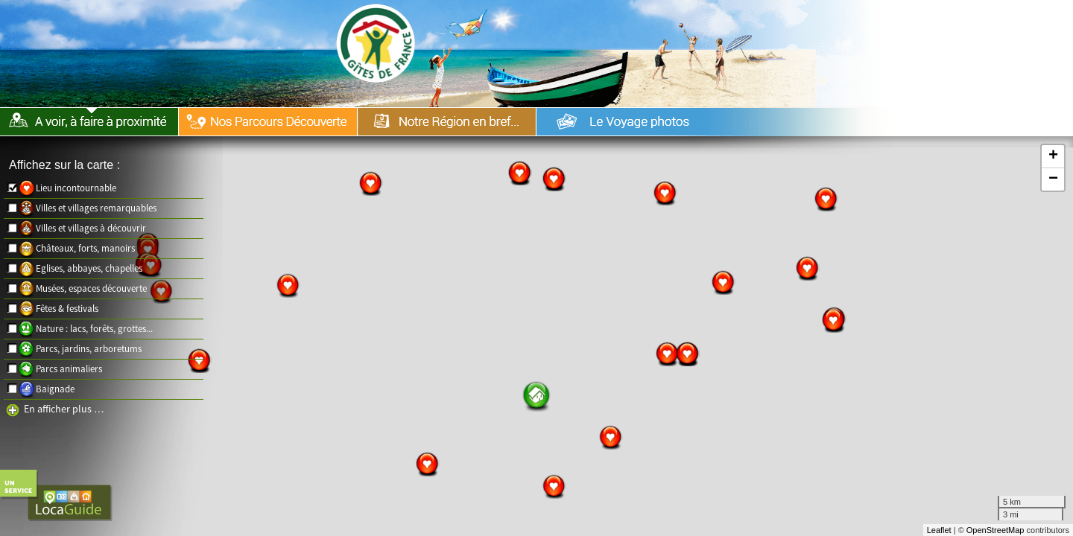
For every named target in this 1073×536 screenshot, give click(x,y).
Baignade (55, 389)
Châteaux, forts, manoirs (85, 248)
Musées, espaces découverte (91, 288)
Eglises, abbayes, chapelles (89, 268)
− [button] (1053, 179)
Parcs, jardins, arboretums (89, 348)
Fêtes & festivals (67, 308)
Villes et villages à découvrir (91, 228)
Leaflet (939, 530)
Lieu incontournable (76, 188)
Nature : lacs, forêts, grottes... (94, 328)
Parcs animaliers (69, 369)
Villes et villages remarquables (96, 208)
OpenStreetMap (995, 530)
